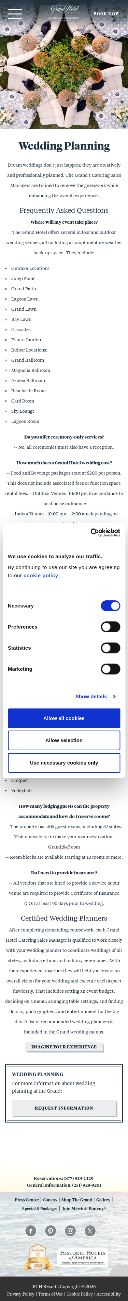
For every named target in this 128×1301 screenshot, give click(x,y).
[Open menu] (14, 14)
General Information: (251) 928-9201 (64, 1185)
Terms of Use (50, 1294)
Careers (50, 1199)
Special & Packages (40, 1208)
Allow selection (64, 740)
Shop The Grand (76, 1199)
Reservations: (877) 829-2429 (64, 1178)
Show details (91, 696)
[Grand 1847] (63, 20)
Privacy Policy (20, 1294)
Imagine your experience (64, 1046)
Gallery (103, 1199)
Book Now (107, 13)
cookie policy (41, 575)
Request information (64, 1108)
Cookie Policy (80, 1294)
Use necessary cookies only (64, 763)
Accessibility (109, 1294)
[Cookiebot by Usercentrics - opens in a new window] (91, 532)
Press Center (27, 1199)
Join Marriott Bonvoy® (84, 1208)
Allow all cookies (64, 718)
